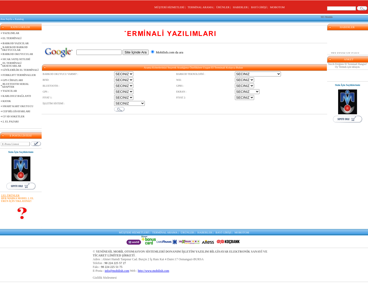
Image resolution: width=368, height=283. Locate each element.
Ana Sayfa (6, 18)
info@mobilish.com (117, 271)
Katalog (19, 18)
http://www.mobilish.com (153, 271)
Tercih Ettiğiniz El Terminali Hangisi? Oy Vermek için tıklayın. (347, 65)
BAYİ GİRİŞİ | (260, 7)
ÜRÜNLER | (224, 7)
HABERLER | (242, 7)
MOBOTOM (277, 7)
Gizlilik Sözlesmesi (105, 277)
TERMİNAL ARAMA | (201, 7)
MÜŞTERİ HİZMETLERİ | (170, 7)
